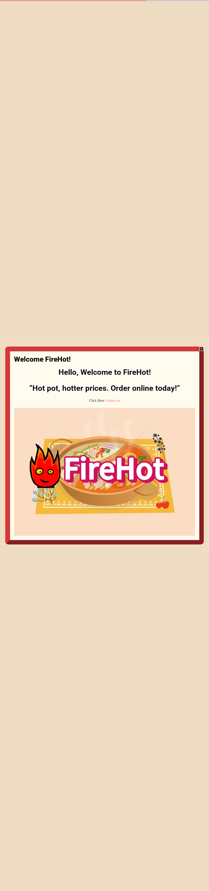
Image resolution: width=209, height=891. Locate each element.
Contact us (112, 400)
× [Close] (202, 349)
